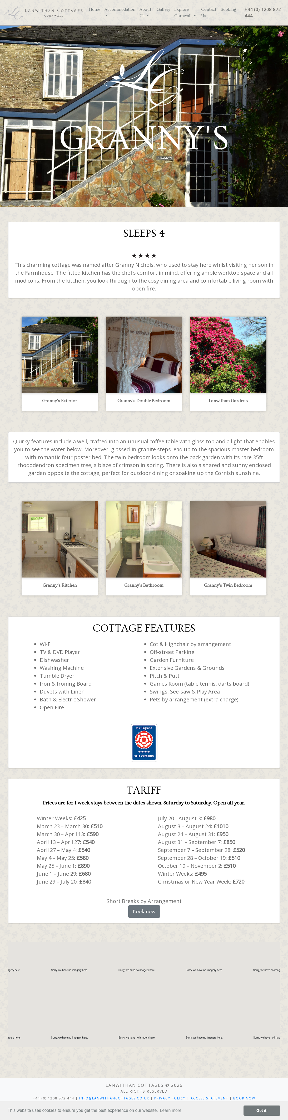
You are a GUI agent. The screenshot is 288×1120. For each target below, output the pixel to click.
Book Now (244, 1098)
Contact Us (208, 12)
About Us (145, 12)
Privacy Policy (170, 1098)
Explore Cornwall (183, 12)
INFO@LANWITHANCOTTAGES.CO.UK (114, 1098)
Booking (228, 9)
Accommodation (120, 9)
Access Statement (209, 1098)
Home (94, 9)
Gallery (163, 9)
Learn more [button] (170, 1110)
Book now (144, 911)
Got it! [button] (261, 1110)
